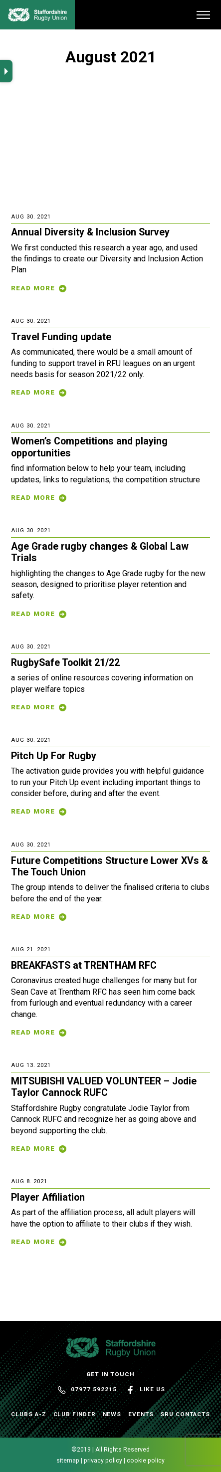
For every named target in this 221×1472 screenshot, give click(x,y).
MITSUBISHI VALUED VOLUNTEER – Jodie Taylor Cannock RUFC (104, 1086)
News (112, 1414)
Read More (33, 288)
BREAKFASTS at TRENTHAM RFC (84, 965)
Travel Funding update (61, 337)
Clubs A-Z (28, 1414)
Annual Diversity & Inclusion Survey (90, 232)
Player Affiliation (48, 1197)
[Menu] (203, 14)
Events (141, 1414)
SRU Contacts (185, 1414)
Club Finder (74, 1414)
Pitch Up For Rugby (53, 756)
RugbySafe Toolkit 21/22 (65, 662)
